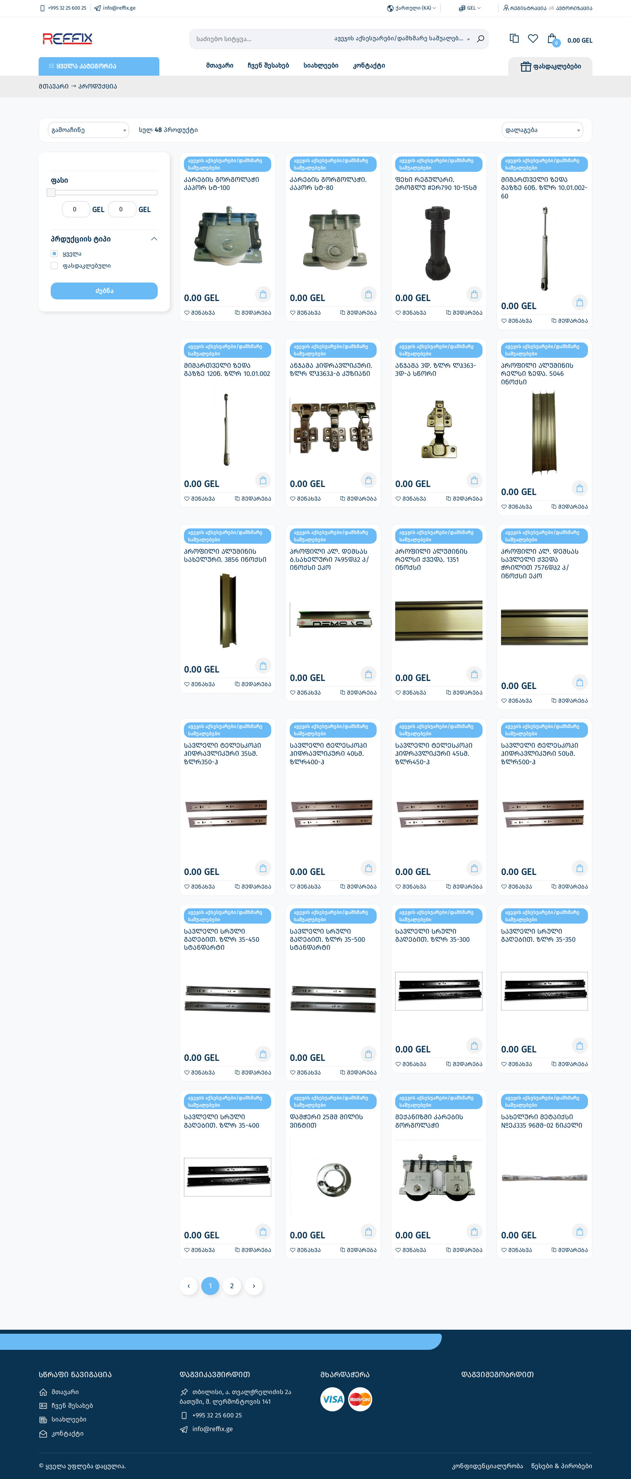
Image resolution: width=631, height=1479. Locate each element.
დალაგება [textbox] (521, 130)
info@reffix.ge (206, 1429)
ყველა (72, 253)
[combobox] (402, 39)
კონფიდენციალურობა (488, 1466)
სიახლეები (320, 65)
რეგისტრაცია (528, 8)
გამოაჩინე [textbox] (68, 130)
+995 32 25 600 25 (210, 1415)
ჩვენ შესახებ (268, 65)
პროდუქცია (97, 86)
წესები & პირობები (561, 1466)
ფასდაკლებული (87, 265)
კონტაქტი (369, 65)
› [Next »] (254, 1285)
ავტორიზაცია (574, 8)
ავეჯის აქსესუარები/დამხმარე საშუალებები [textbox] (401, 38)
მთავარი (219, 65)
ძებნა (104, 291)
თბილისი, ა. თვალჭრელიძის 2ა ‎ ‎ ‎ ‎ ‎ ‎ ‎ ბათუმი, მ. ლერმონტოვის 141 (241, 1396)
